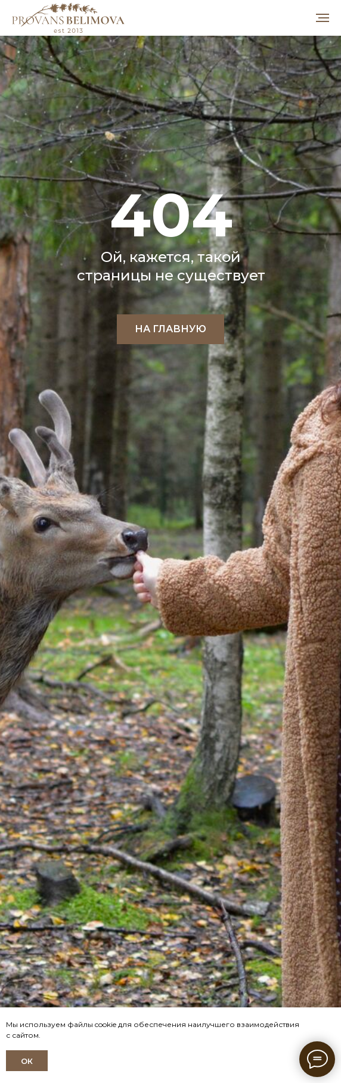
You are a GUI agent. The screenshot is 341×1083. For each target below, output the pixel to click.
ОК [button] (27, 1061)
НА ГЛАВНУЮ (170, 329)
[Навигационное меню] (322, 18)
